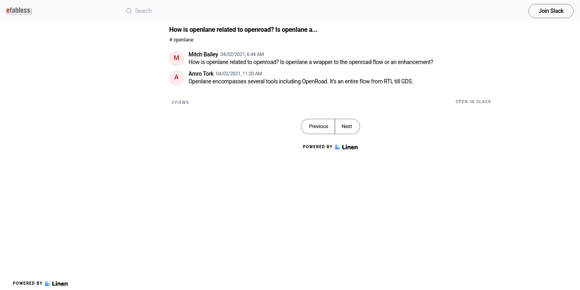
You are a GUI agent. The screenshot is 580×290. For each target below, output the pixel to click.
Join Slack (551, 11)
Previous (318, 126)
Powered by (40, 283)
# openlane (181, 40)
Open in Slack (473, 101)
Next (347, 126)
